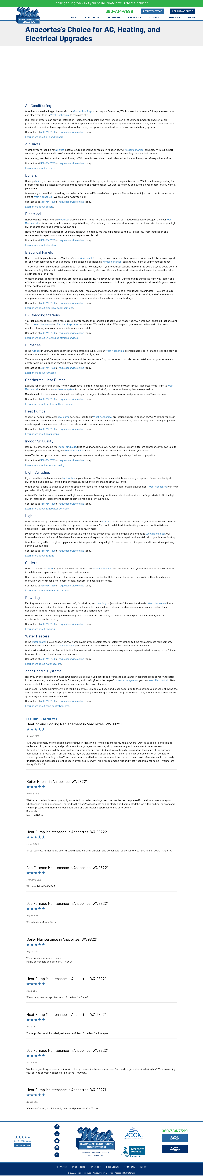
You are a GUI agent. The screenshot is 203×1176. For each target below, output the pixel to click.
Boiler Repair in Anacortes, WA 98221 (57, 781)
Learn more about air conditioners (44, 136)
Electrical (92, 17)
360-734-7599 (48, 131)
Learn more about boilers (39, 206)
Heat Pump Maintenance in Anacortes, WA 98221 (66, 978)
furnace (36, 350)
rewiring (101, 603)
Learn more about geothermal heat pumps (48, 403)
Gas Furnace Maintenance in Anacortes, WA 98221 (67, 867)
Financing (112, 1167)
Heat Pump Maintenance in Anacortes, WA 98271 (66, 1089)
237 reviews (26, 1141)
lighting (106, 521)
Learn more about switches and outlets (47, 590)
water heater (39, 641)
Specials (174, 17)
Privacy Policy (98, 1172)
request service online (71, 131)
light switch (68, 478)
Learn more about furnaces (40, 372)
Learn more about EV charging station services (51, 337)
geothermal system (64, 389)
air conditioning (82, 111)
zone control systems (126, 680)
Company (155, 17)
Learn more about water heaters (43, 663)
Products (134, 17)
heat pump (63, 416)
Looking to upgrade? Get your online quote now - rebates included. (101, 3)
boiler (38, 180)
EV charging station (68, 324)
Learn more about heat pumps (42, 433)
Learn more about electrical (40, 245)
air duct (59, 149)
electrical (63, 219)
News (191, 17)
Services (61, 1167)
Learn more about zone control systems (47, 705)
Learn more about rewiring (40, 628)
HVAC (74, 17)
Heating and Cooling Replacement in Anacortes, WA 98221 (74, 724)
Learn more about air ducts (40, 168)
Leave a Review (22, 1145)
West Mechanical (59, 114)
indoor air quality (67, 446)
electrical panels (83, 257)
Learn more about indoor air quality (44, 465)
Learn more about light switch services (47, 508)
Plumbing (114, 17)
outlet (50, 568)
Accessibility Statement (125, 1172)
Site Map (109, 1172)
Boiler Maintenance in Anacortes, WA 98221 (62, 939)
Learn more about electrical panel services (49, 307)
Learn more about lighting (39, 555)
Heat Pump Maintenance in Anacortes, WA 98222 (66, 831)
